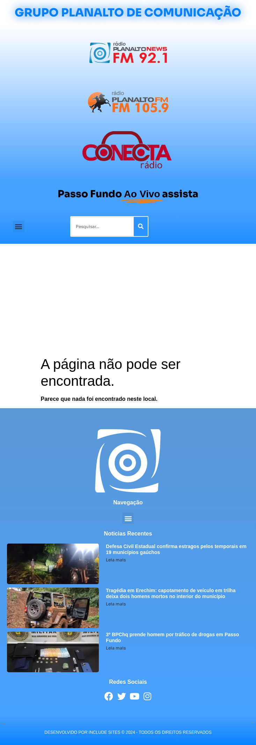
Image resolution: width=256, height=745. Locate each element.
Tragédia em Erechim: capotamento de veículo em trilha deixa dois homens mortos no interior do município (170, 593)
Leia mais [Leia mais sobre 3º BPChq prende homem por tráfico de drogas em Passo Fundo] (116, 648)
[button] (18, 226)
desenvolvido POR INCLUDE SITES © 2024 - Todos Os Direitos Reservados (127, 732)
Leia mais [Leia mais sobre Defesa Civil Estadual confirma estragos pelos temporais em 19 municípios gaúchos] (116, 559)
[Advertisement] (128, 303)
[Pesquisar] (141, 226)
